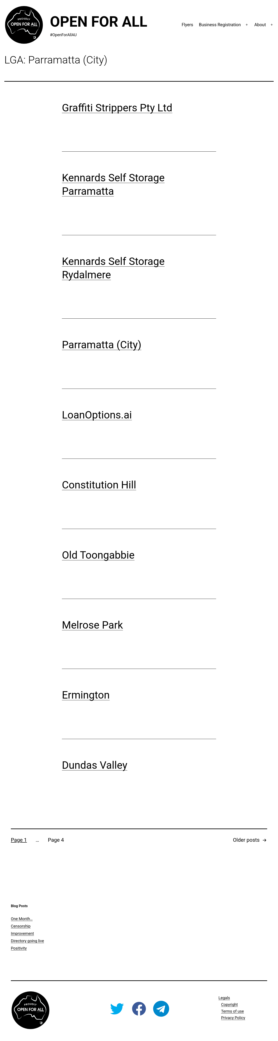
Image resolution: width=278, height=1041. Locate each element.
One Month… (22, 918)
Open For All (98, 21)
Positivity (19, 948)
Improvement (22, 933)
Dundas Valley (94, 765)
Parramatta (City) (101, 345)
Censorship (21, 926)
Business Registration (220, 24)
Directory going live (27, 941)
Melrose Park (92, 625)
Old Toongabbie (98, 555)
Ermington (86, 695)
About (260, 24)
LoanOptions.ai (97, 415)
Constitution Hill (99, 485)
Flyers (187, 24)
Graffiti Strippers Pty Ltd (117, 108)
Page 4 (56, 840)
